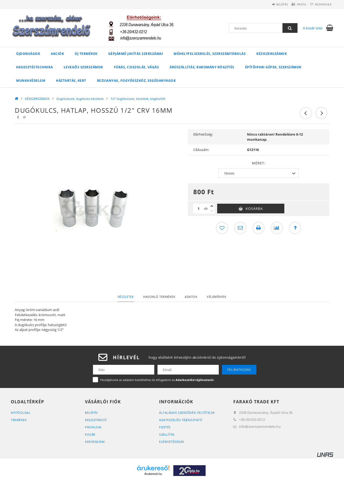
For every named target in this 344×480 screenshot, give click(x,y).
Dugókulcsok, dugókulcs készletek (80, 99)
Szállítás (167, 434)
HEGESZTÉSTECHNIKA (34, 67)
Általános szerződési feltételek (187, 413)
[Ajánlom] (240, 227)
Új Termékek (86, 53)
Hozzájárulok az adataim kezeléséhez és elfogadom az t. (157, 380)
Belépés (271, 4)
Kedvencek (321, 4)
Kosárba (254, 208)
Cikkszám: (201, 149)
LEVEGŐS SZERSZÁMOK (83, 67)
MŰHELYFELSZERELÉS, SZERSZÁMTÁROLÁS (210, 53)
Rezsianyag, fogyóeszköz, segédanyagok (136, 80)
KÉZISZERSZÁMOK (271, 53)
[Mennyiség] (198, 208)
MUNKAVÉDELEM (30, 80)
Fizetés (165, 427)
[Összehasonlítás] (276, 227)
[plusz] (211, 206)
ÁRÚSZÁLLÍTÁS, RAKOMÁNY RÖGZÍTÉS (202, 67)
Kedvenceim (95, 442)
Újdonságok (28, 53)
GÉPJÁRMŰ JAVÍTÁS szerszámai (135, 53)
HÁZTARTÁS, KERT (71, 80)
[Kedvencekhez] (222, 227)
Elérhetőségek (171, 442)
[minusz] (211, 211)
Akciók (57, 53)
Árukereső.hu (153, 473)
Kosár (90, 434)
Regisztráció (96, 420)
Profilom (93, 427)
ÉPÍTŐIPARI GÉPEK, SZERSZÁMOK (273, 67)
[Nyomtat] (258, 227)
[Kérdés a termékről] (295, 227)
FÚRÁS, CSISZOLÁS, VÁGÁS (136, 67)
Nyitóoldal (20, 413)
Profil (295, 4)
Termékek (19, 420)
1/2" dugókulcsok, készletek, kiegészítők (138, 99)
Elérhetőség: (203, 134)
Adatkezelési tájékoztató (180, 420)
